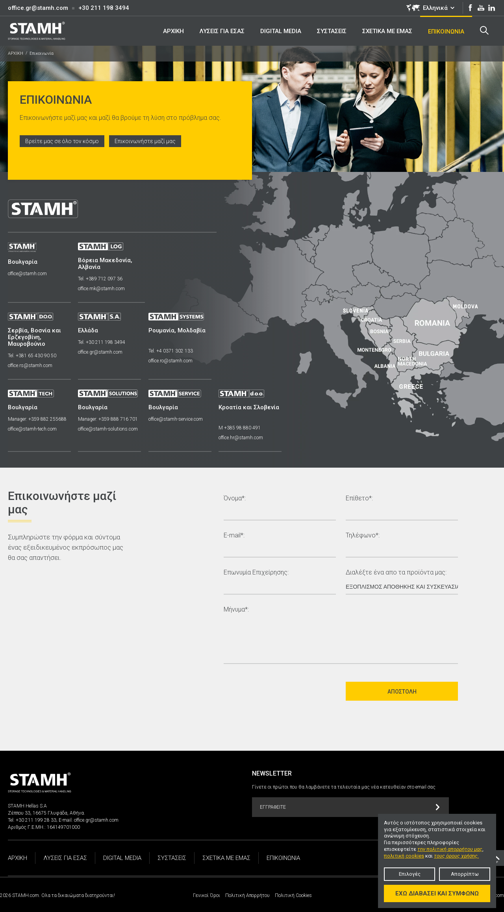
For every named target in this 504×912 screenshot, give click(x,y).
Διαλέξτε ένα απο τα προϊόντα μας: (396, 572)
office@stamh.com (27, 273)
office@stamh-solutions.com (109, 429)
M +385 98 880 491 (241, 428)
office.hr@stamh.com (242, 437)
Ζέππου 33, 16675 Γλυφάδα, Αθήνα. (46, 813)
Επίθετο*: (359, 498)
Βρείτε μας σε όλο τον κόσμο (63, 141)
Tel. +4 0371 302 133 (172, 351)
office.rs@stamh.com (30, 365)
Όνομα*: (235, 498)
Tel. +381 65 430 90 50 (32, 355)
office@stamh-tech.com (32, 429)
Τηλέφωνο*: (363, 535)
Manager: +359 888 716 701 (109, 419)
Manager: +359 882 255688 (37, 419)
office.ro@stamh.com (172, 361)
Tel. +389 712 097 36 (101, 279)
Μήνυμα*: (236, 609)
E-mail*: (234, 535)
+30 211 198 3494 (103, 7)
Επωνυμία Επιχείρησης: (256, 572)
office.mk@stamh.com (102, 288)
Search (484, 30)
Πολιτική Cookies (293, 895)
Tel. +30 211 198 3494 (102, 342)
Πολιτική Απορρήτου (247, 895)
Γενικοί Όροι (206, 895)
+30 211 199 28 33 (36, 820)
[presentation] (283, 691)
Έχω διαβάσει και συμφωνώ (437, 893)
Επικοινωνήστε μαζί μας (147, 141)
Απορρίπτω (465, 874)
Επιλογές (410, 874)
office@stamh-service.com (177, 419)
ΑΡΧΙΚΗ (15, 53)
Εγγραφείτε (350, 807)
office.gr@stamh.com (38, 7)
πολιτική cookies (404, 856)
